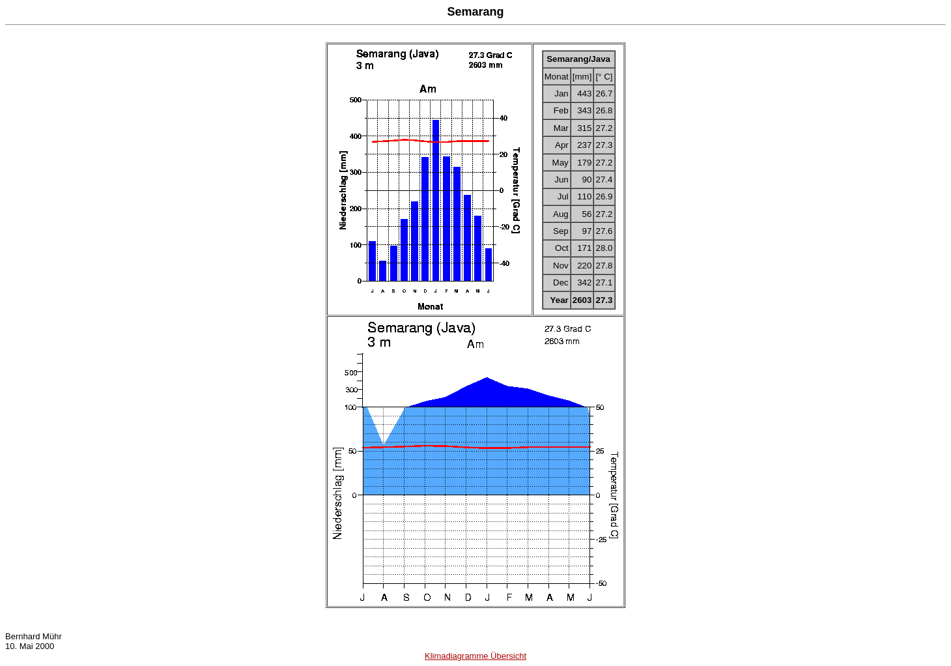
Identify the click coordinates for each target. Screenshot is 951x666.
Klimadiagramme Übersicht (475, 656)
